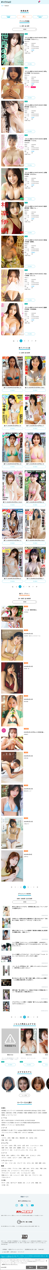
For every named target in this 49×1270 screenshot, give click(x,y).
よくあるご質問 (5, 1251)
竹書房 (25, 1112)
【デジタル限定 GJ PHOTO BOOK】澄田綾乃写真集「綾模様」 (36, 240)
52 (29, 586)
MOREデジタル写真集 (8, 1122)
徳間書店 (30, 1112)
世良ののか (27, 41)
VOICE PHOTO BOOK (39, 1130)
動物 (39, 1182)
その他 (5, 1185)
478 (28, 1017)
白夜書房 (44, 1112)
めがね (33, 1138)
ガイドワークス (11, 1110)
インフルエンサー (28, 1173)
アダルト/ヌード (6, 1177)
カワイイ (7, 1157)
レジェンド (19, 1175)
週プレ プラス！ (24, 17)
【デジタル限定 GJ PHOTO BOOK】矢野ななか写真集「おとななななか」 (36, 72)
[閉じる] (46, 1261)
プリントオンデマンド (8, 1132)
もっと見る (24, 1095)
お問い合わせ (13, 1251)
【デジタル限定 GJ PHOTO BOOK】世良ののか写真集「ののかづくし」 (36, 38)
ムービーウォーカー (11, 1115)
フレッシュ (31, 1147)
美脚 (5, 1147)
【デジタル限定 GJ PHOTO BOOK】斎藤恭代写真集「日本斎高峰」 (36, 308)
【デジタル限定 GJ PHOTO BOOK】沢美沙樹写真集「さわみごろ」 (36, 105)
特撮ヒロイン (7, 1175)
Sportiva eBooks (20, 1125)
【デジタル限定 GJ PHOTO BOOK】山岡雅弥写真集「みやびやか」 (36, 173)
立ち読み (30, 64)
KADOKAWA (19, 1110)
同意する (31, 1267)
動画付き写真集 (27, 1130)
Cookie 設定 (41, 1249)
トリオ (13, 1163)
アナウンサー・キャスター (11, 1173)
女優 (26, 1168)
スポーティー (7, 1150)
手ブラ (6, 1182)
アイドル (17, 1168)
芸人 (28, 1175)
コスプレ (6, 1138)
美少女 (6, 1155)
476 (21, 1017)
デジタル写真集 (8, 17)
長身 (13, 1147)
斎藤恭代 (26, 311)
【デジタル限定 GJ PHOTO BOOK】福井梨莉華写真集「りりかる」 (36, 139)
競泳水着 (24, 1138)
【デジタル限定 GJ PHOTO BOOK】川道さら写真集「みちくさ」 (36, 274)
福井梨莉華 (27, 142)
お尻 (26, 1145)
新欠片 (35, 1112)
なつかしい (35, 1155)
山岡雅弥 (26, 176)
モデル (35, 1168)
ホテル (31, 1163)
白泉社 (39, 1112)
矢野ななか (27, 75)
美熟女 (25, 1155)
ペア (5, 1163)
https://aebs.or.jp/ (4, 1244)
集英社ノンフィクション (8, 1125)
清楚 (27, 1157)
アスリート (37, 1175)
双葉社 (3, 1115)
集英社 (3, 1112)
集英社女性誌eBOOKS (33, 1122)
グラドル (7, 1168)
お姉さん (15, 1155)
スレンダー (7, 1145)
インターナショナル (21, 1150)
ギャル (33, 1150)
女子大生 (6, 1170)
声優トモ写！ (18, 1132)
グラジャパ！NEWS (40, 17)
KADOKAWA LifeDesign (30, 1110)
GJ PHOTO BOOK (30, 1120)
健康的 (21, 1147)
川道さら (26, 277)
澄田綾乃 (26, 243)
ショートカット (37, 1145)
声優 (43, 1168)
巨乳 (18, 1145)
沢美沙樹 (26, 108)
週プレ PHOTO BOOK (8, 1120)
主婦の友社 (9, 1112)
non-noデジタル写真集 (20, 1122)
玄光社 (39, 1110)
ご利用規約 (4, 1249)
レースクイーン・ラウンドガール (22, 1170)
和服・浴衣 (7, 1140)
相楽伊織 (26, 210)
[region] (24, 1264)
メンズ (30, 1182)
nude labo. (31, 1132)
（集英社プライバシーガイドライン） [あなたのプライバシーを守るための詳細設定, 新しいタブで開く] (9, 1264)
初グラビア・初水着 (18, 1182)
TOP (2, 5)
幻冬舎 (43, 1110)
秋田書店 (4, 1110)
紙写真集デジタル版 (7, 1130)
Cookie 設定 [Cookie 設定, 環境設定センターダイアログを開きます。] (3, 1267)
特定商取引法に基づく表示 (31, 1249)
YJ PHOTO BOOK (19, 1120)
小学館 (14, 1112)
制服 (15, 1138)
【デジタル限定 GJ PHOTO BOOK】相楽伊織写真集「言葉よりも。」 (36, 207)
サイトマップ (21, 1251)
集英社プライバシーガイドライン (16, 1249)
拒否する (42, 1267)
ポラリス (24, 1132)
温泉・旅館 (40, 1163)
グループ (21, 1163)
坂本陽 (32, 49)
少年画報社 (20, 1112)
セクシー (18, 1157)
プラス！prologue (18, 1130)
